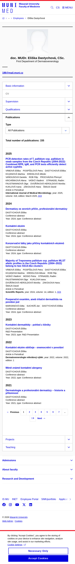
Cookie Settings (17, 548)
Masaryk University (19, 517)
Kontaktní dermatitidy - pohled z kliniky (28, 324)
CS (58, 7)
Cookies (18, 521)
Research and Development (18, 478)
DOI (40, 196)
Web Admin (7, 521)
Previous (13, 412)
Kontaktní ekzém (15, 226)
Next (41, 418)
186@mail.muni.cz (12, 73)
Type (8, 124)
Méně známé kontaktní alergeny (24, 368)
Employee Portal (29, 499)
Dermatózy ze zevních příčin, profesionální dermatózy (36, 209)
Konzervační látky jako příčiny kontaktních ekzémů (35, 243)
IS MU (5, 499)
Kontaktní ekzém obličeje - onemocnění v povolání (35, 347)
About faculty (10, 469)
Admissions (9, 460)
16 (32, 418)
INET (14, 499)
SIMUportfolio (48, 499)
